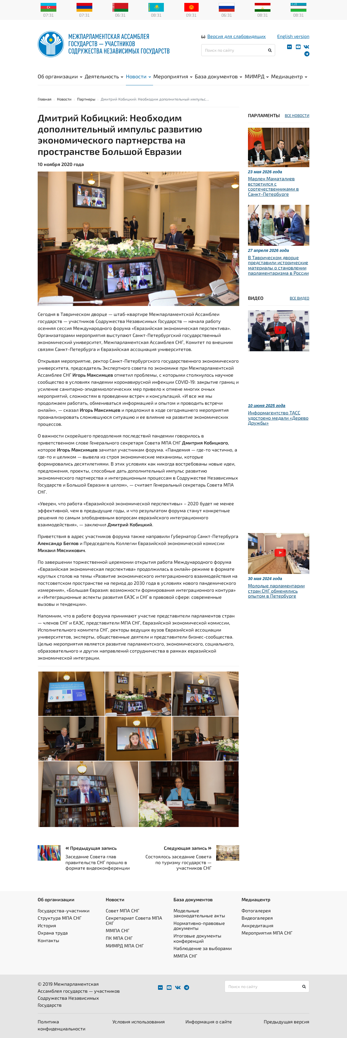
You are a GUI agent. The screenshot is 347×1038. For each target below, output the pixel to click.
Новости (138, 76)
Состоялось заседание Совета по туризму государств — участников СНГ (178, 862)
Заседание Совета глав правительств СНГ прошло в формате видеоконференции (97, 862)
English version (293, 36)
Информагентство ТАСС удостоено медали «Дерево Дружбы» (278, 417)
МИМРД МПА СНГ (125, 945)
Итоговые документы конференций (197, 938)
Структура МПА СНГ (59, 918)
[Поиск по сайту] (238, 50)
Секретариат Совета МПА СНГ (134, 920)
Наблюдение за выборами (202, 948)
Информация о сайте (208, 1021)
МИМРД (257, 76)
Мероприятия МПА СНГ (267, 932)
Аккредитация (257, 925)
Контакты (48, 940)
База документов (218, 76)
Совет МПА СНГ (122, 910)
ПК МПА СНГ (119, 938)
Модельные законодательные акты (199, 913)
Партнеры (86, 99)
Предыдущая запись (91, 848)
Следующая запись (187, 848)
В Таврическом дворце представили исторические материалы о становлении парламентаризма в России (278, 265)
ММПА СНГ (117, 930)
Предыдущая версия (286, 1021)
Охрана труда (53, 932)
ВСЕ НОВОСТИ (297, 115)
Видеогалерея (257, 918)
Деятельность (104, 76)
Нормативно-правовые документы (199, 925)
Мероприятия (172, 76)
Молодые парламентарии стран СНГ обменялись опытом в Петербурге (276, 590)
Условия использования (138, 1021)
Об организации (60, 76)
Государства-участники (63, 910)
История (47, 925)
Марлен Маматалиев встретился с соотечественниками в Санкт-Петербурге (273, 186)
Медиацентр (289, 76)
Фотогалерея (256, 910)
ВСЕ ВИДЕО (299, 298)
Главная (44, 99)
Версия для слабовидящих (236, 36)
